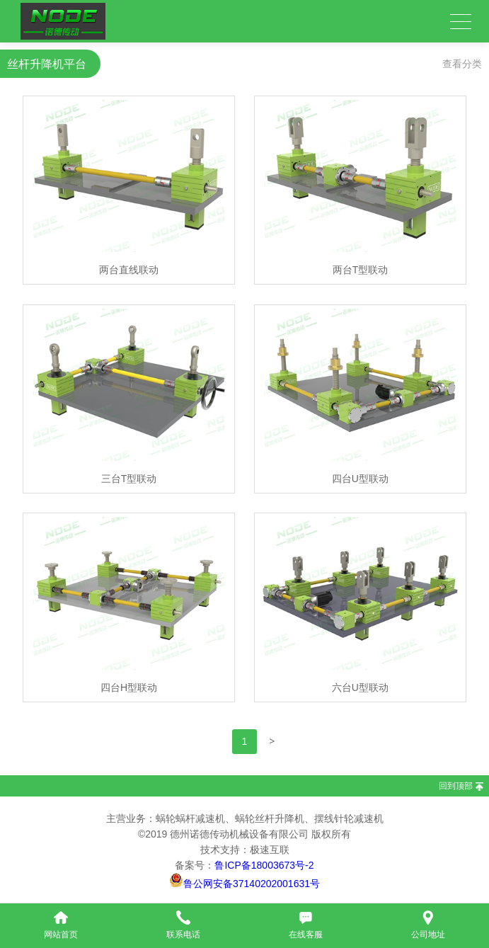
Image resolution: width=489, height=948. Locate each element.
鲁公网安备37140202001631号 (251, 883)
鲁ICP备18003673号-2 (263, 865)
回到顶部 (456, 786)
